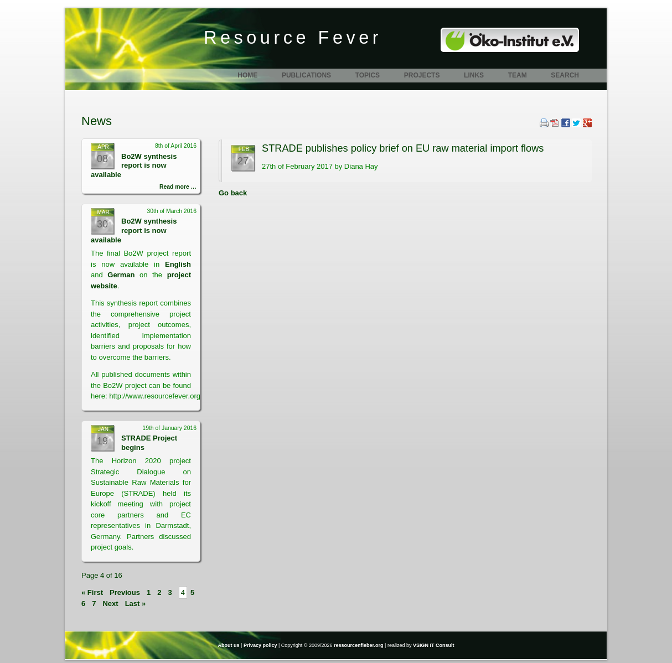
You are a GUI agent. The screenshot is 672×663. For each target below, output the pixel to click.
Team (517, 75)
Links (474, 75)
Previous (125, 592)
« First (92, 592)
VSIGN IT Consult (433, 645)
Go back (233, 193)
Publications (306, 75)
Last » (135, 603)
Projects (422, 75)
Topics (367, 75)
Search (565, 75)
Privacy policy (260, 645)
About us (229, 645)
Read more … (178, 187)
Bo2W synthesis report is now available (134, 165)
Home (247, 75)
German (123, 275)
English (178, 264)
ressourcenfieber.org (359, 645)
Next (110, 603)
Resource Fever (293, 38)
